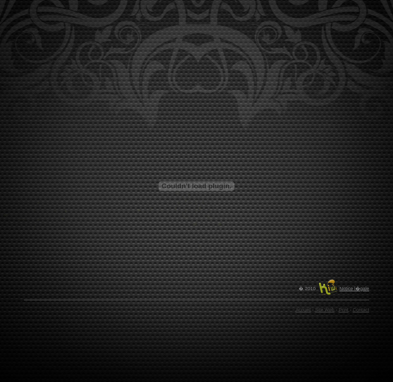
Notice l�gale (354, 288)
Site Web (324, 309)
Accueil (303, 309)
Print (343, 309)
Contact (361, 309)
